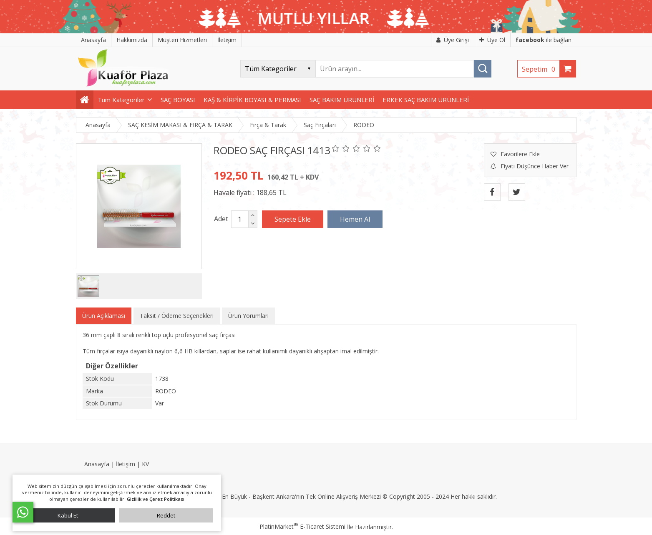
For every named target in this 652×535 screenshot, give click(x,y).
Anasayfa (96, 464)
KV (145, 464)
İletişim (125, 464)
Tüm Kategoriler (121, 99)
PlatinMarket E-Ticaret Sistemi (302, 526)
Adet (221, 218)
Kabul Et (68, 515)
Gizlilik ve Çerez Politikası (155, 499)
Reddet (166, 515)
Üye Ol (492, 40)
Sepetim (540, 69)
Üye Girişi (452, 40)
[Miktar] (240, 219)
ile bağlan (543, 40)
